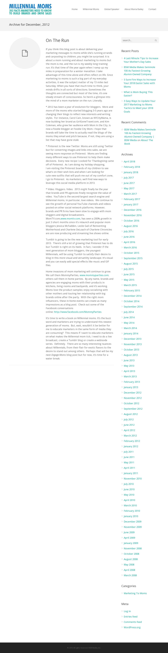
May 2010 (129, 494)
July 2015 (129, 269)
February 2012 (132, 440)
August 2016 (131, 226)
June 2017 (129, 183)
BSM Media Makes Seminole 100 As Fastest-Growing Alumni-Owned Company (139, 71)
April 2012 (129, 430)
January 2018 (131, 172)
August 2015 (131, 263)
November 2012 (133, 398)
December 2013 (132, 338)
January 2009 (131, 543)
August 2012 (131, 414)
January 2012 (131, 446)
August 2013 (131, 355)
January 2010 (131, 516)
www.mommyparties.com (94, 275)
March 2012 (130, 435)
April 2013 (129, 371)
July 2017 (129, 177)
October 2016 (131, 220)
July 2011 (129, 451)
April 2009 (129, 537)
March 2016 (130, 247)
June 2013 (129, 360)
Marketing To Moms (135, 593)
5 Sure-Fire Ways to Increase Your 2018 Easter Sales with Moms (140, 83)
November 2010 (133, 478)
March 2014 (130, 328)
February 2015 (132, 290)
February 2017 (132, 199)
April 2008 (129, 569)
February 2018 (132, 166)
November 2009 (133, 526)
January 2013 (131, 387)
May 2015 (129, 279)
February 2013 (132, 381)
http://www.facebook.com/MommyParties (77, 311)
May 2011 (129, 462)
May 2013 (129, 365)
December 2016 (132, 209)
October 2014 (131, 301)
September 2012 (133, 408)
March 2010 (130, 505)
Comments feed (133, 622)
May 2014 (129, 322)
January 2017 (131, 204)
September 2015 (133, 258)
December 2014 (132, 295)
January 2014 (131, 333)
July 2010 (129, 483)
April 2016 (129, 242)
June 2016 (129, 236)
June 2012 (129, 424)
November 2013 (133, 344)
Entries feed (130, 616)
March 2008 (130, 575)
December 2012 (132, 392)
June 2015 (129, 274)
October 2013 (131, 349)
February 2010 (132, 510)
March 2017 (130, 193)
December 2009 (132, 521)
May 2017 (129, 188)
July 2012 (129, 419)
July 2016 (129, 231)
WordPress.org (132, 627)
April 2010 (129, 500)
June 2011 (129, 457)
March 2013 (130, 376)
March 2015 (130, 285)
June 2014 (129, 317)
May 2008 (129, 564)
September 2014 (133, 306)
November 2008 (133, 548)
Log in (127, 611)
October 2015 (131, 252)
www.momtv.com (70, 218)
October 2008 (131, 553)
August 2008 (131, 559)
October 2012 (131, 403)
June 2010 (129, 489)
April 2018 (129, 161)
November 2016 (133, 215)
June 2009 (129, 532)
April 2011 (129, 467)
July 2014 (129, 312)
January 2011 (131, 473)
